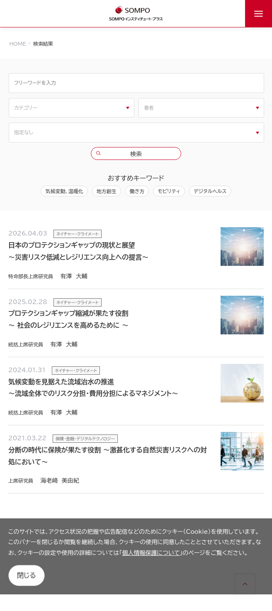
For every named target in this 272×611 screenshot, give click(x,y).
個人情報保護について (151, 553)
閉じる (26, 575)
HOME (18, 43)
